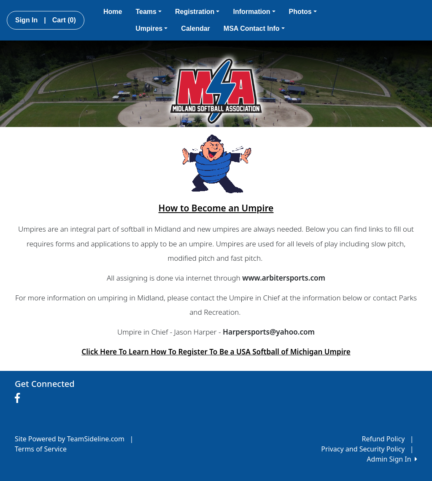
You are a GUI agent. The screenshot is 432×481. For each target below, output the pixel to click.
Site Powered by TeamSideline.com (69, 438)
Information (254, 11)
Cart (64, 20)
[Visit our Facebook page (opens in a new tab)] (19, 398)
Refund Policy (383, 438)
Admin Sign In (392, 459)
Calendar (195, 28)
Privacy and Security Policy (363, 449)
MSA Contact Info (254, 28)
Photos (303, 11)
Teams (148, 11)
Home (112, 11)
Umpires (151, 28)
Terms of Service (41, 449)
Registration (197, 11)
